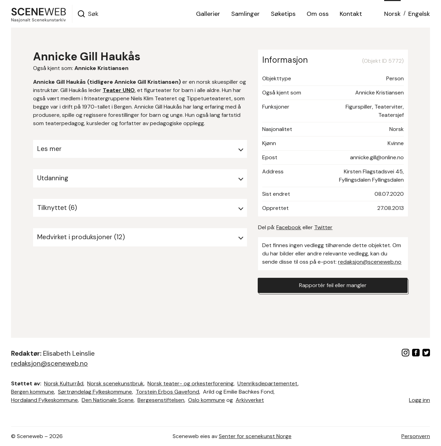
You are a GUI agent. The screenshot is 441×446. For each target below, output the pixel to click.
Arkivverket (250, 400)
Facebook (288, 227)
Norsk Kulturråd (63, 383)
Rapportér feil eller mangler (333, 285)
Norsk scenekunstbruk (115, 383)
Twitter (323, 227)
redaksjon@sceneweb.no (369, 261)
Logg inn (419, 400)
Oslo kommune (206, 400)
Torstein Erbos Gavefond (167, 391)
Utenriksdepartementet (267, 383)
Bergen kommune (32, 391)
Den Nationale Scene (108, 400)
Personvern (415, 436)
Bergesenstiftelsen (160, 400)
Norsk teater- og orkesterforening (190, 383)
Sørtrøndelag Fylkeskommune (95, 391)
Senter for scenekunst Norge (255, 436)
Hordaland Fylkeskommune (44, 400)
